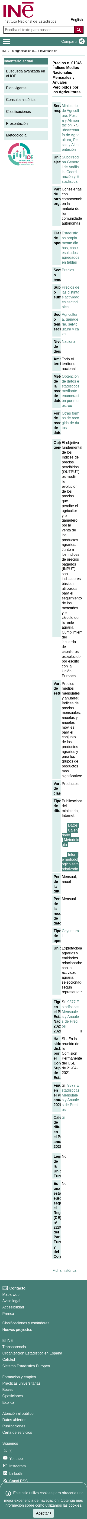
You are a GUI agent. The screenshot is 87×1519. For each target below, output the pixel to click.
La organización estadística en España (35, 51)
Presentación (17, 123)
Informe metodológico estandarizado (70, 862)
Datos (73, 825)
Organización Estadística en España (32, 1353)
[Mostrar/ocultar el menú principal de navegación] (6, 41)
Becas (7, 1390)
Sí (63, 1117)
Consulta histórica (20, 100)
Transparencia (14, 1347)
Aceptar (43, 1513)
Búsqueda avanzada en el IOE (25, 73)
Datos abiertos (14, 1420)
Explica (8, 1402)
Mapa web (10, 1295)
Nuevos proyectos (17, 1330)
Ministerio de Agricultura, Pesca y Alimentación (70, 115)
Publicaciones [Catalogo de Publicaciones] (13, 1426)
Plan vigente (16, 88)
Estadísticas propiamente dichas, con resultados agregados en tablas (70, 247)
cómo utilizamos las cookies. (58, 1505)
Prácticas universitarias (21, 1383)
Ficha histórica (64, 1270)
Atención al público (17, 1413)
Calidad (8, 1359)
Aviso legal (11, 1301)
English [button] (77, 20)
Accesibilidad (13, 1307)
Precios (68, 270)
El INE (7, 1341)
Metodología (16, 135)
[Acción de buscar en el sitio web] (79, 30)
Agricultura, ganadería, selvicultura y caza (70, 324)
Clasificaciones (18, 112)
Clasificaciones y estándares (25, 1323)
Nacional (69, 342)
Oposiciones (12, 1396)
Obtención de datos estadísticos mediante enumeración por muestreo (70, 391)
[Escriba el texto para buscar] (39, 30)
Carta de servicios (17, 1432)
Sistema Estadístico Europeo (26, 1366)
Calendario (70, 832)
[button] (72, 41)
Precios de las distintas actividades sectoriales (70, 297)
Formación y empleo (19, 1377)
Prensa (8, 1314)
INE (4, 51)
